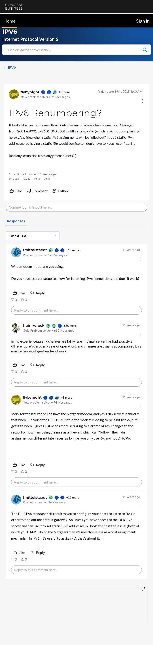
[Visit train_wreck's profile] (16, 328)
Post (136, 596)
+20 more (70, 325)
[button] (14, 178)
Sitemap (81, 628)
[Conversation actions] (142, 101)
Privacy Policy (14, 637)
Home (9, 20)
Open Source (85, 637)
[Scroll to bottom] (143, 635)
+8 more (64, 92)
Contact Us (13, 620)
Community (13, 628)
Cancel (110, 596)
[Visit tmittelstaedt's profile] (16, 252)
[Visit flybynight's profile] (14, 94)
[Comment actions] (140, 259)
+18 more (72, 250)
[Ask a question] (130, 634)
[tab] (16, 221)
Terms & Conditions (90, 620)
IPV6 (10, 67)
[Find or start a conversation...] (145, 49)
